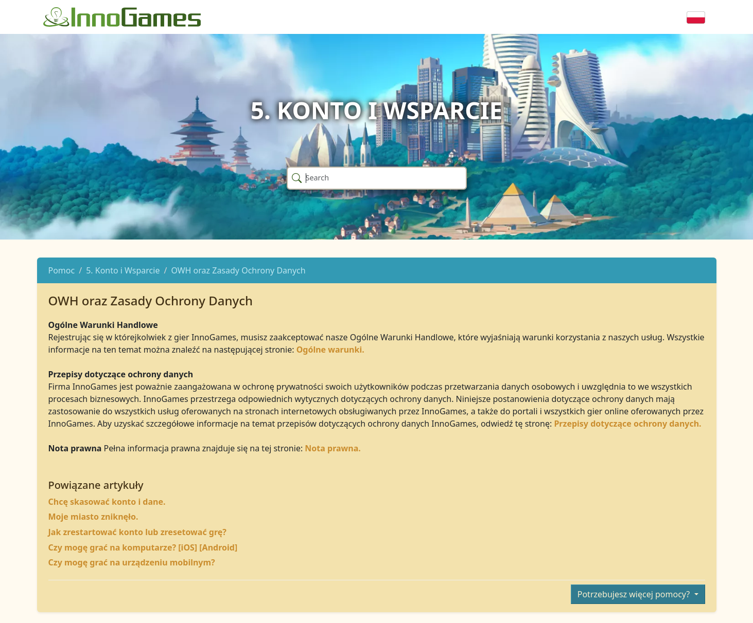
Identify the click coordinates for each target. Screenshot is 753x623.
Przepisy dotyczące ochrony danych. (627, 423)
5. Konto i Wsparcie (123, 270)
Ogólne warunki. (330, 349)
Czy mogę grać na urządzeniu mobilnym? (131, 562)
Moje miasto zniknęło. (93, 516)
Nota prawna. (332, 448)
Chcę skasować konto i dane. (107, 501)
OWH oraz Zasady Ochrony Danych (238, 270)
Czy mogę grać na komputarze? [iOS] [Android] (143, 547)
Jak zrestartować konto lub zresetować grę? (137, 532)
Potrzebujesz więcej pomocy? (634, 594)
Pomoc (61, 270)
